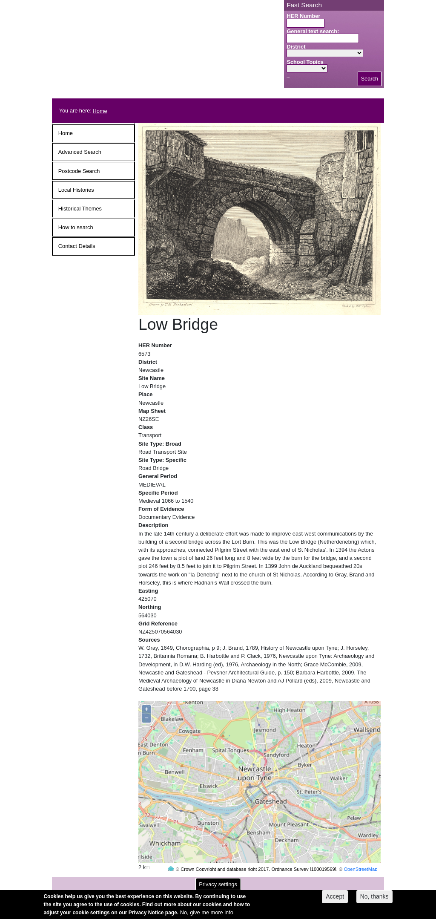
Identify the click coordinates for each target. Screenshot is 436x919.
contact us (273, 881)
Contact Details (76, 246)
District (296, 46)
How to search (75, 227)
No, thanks (374, 899)
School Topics (305, 62)
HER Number (303, 16)
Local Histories (76, 190)
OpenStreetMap (360, 853)
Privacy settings (218, 887)
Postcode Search (79, 171)
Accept (335, 899)
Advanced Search (79, 152)
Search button (288, 77)
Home (100, 110)
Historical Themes (80, 208)
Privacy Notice (146, 916)
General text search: (313, 31)
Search (370, 78)
